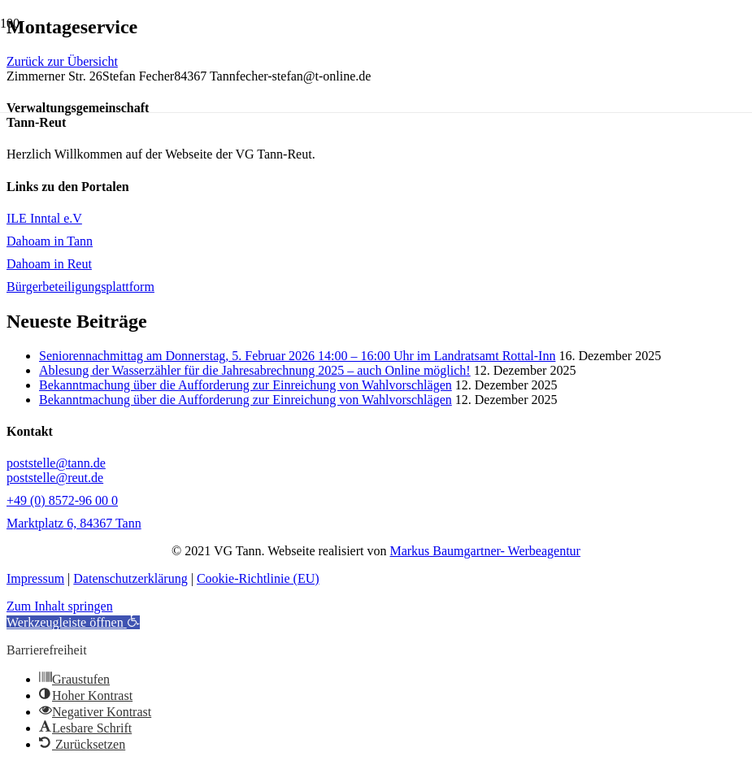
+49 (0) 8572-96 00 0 (62, 500)
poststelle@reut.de (55, 478)
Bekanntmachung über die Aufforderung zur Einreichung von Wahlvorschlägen (245, 385)
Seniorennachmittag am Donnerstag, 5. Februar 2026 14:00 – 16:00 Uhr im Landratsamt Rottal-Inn (297, 356)
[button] (73, 622)
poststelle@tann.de (56, 463)
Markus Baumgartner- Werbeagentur (484, 551)
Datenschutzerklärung (130, 578)
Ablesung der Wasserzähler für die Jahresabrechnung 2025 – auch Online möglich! (255, 370)
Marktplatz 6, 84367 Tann (74, 523)
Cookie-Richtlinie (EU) (258, 578)
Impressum (35, 578)
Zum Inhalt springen (60, 606)
